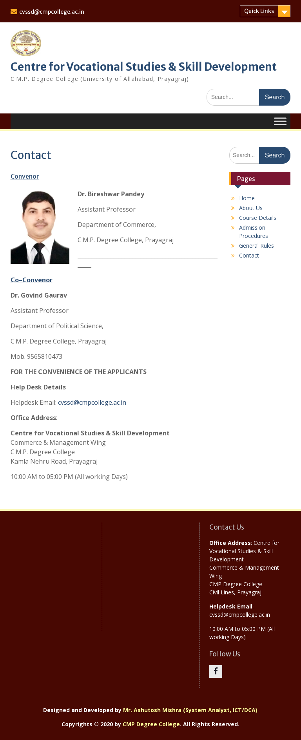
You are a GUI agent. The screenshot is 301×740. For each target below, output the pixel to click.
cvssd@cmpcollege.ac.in (51, 11)
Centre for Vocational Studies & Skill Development (144, 67)
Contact (249, 255)
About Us (251, 208)
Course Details (257, 217)
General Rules (256, 245)
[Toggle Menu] (280, 121)
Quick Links (259, 11)
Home (247, 198)
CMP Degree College (151, 724)
